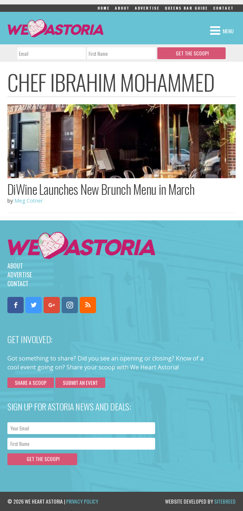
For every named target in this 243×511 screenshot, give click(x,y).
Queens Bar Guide (186, 8)
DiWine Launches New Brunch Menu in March (100, 189)
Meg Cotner (28, 200)
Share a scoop (31, 382)
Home (103, 8)
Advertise (147, 8)
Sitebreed (225, 501)
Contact (223, 8)
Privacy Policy (82, 501)
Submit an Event (80, 382)
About (122, 8)
